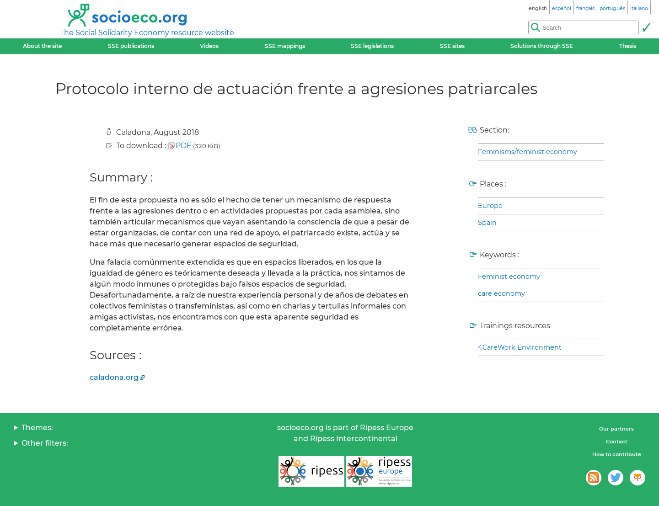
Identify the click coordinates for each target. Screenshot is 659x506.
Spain (487, 222)
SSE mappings (285, 46)
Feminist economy (509, 276)
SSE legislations (372, 46)
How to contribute (616, 454)
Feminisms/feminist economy (527, 152)
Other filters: (44, 443)
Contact (616, 441)
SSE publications (131, 46)
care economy (501, 293)
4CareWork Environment (520, 347)
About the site (42, 46)
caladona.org (114, 377)
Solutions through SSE (541, 46)
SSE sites (452, 46)
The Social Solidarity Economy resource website (147, 32)
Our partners (616, 429)
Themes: (37, 427)
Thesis (627, 46)
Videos (209, 46)
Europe (490, 206)
